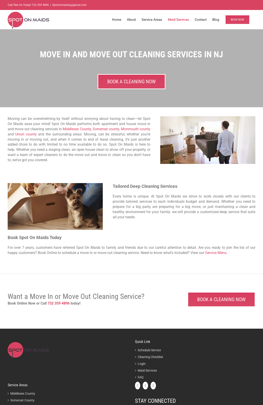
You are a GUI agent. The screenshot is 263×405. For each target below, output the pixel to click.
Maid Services (147, 370)
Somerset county (106, 129)
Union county (26, 134)
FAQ (141, 377)
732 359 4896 (40, 5)
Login (142, 363)
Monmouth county (135, 129)
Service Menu (215, 253)
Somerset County (22, 400)
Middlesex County (77, 129)
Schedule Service (149, 350)
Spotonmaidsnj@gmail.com (69, 5)
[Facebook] (137, 385)
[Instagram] (153, 385)
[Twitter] (145, 385)
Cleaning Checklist (150, 357)
